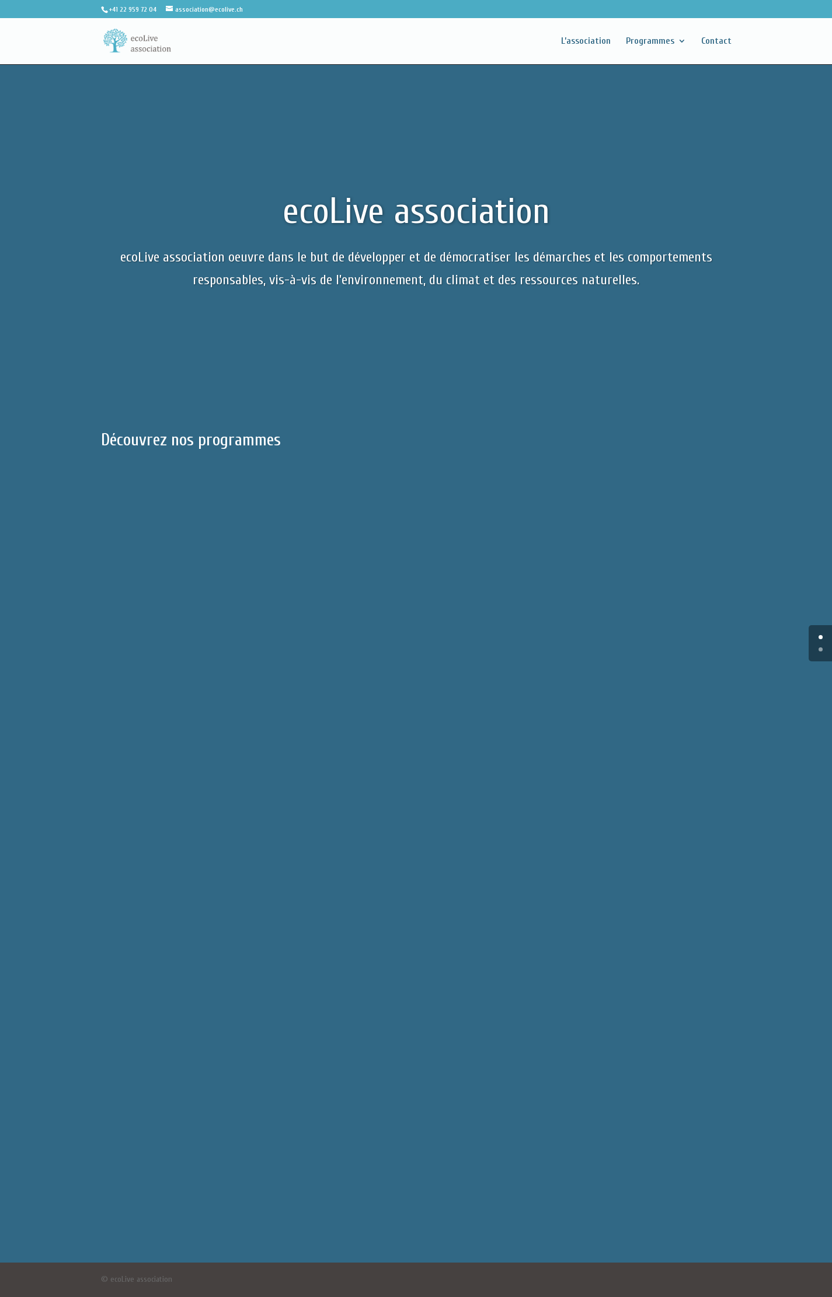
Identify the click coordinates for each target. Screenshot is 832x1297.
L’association (586, 41)
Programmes (650, 41)
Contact (716, 41)
